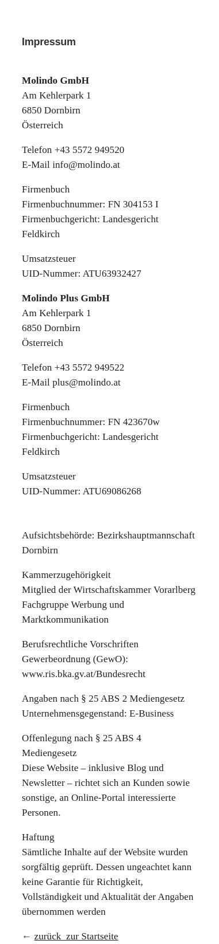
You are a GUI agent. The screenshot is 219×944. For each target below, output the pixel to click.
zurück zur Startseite (76, 936)
